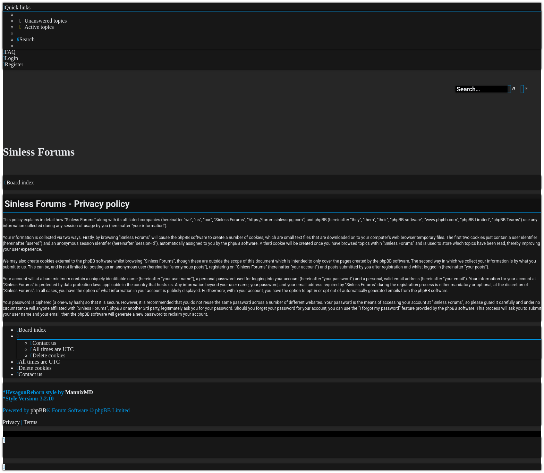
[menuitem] (42, 21)
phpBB (38, 410)
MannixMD (79, 392)
